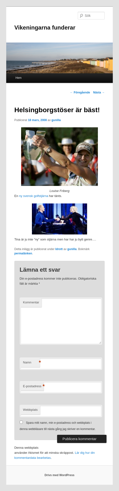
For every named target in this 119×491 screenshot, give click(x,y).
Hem (19, 78)
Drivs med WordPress (60, 475)
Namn (31, 362)
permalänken (23, 253)
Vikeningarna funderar (44, 27)
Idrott (59, 249)
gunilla (56, 120)
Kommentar (31, 302)
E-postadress (33, 386)
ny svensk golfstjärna (33, 196)
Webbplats (30, 409)
